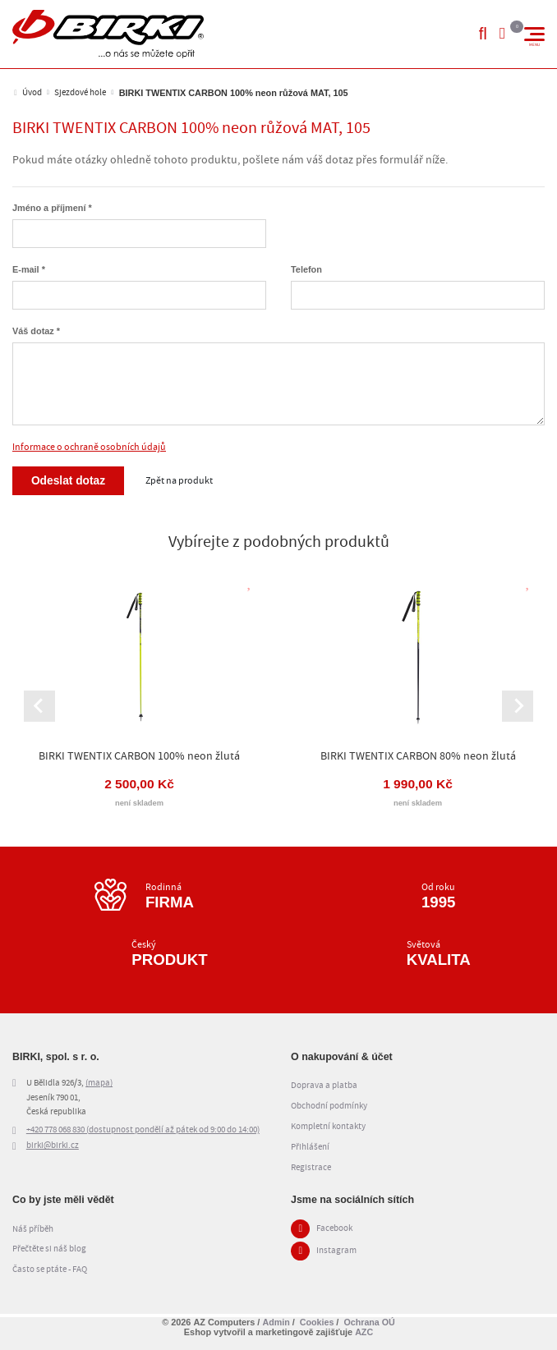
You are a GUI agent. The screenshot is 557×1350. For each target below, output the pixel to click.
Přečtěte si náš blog (49, 1251)
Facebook (334, 1232)
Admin (275, 1322)
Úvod (32, 93)
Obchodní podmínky (329, 1108)
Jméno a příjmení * (52, 208)
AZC (364, 1332)
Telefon (306, 269)
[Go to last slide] (40, 707)
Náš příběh (32, 1231)
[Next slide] (517, 707)
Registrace (311, 1170)
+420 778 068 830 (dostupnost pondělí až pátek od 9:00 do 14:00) (143, 1132)
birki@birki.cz (52, 1149)
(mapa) (99, 1085)
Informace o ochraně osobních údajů (89, 446)
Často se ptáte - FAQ (49, 1272)
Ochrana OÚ (369, 1322)
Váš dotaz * (36, 331)
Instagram (336, 1254)
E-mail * (28, 269)
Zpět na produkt (180, 481)
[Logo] (108, 34)
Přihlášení (310, 1149)
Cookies (316, 1322)
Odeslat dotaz (69, 480)
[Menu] (534, 34)
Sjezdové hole (80, 93)
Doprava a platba (324, 1088)
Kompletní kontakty (328, 1129)
